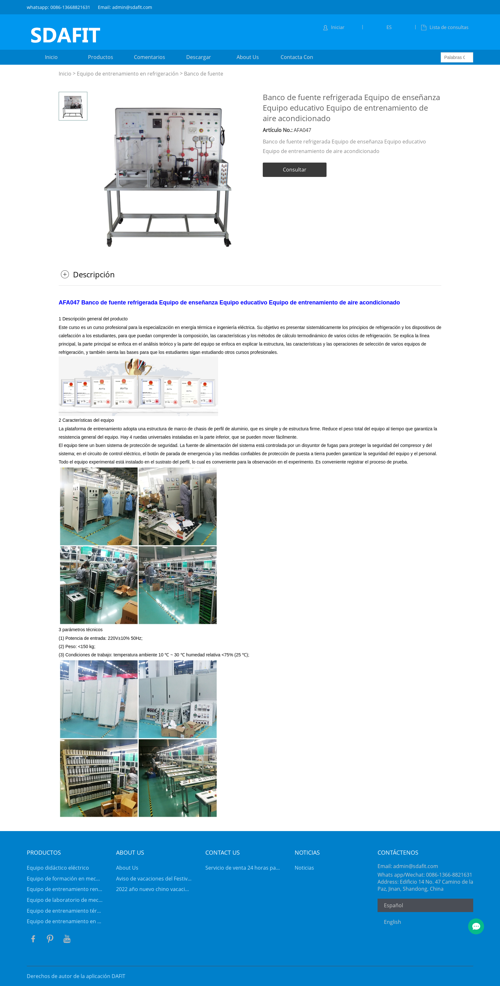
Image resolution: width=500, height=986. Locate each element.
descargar (198, 57)
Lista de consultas (444, 27)
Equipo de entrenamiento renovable (65, 889)
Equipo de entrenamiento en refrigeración (128, 73)
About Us (127, 867)
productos (100, 57)
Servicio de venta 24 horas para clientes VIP (243, 867)
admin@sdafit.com (415, 866)
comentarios (149, 57)
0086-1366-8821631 (449, 874)
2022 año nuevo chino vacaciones (154, 889)
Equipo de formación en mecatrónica (65, 878)
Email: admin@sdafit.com (125, 7)
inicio (51, 57)
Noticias (304, 867)
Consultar (294, 169)
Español (393, 905)
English (392, 921)
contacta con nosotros (297, 59)
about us (248, 57)
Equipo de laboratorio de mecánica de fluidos (65, 899)
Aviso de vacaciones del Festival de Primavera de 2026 (154, 878)
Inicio (65, 73)
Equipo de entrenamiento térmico (65, 910)
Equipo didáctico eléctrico (58, 867)
